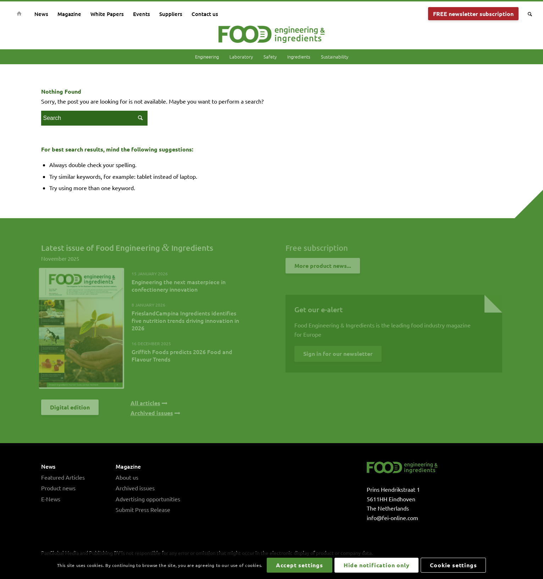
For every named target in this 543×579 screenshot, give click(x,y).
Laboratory (241, 56)
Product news (58, 487)
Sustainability (334, 56)
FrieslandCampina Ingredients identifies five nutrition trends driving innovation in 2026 (185, 320)
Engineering (207, 56)
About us (127, 477)
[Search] (527, 14)
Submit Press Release (143, 509)
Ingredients (298, 56)
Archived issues (135, 487)
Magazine (128, 466)
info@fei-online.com (392, 517)
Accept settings (299, 565)
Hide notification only (377, 565)
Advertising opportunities (148, 498)
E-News (50, 498)
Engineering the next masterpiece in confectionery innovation (179, 285)
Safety (270, 56)
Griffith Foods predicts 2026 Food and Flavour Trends (182, 355)
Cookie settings (453, 565)
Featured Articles (63, 477)
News (48, 466)
